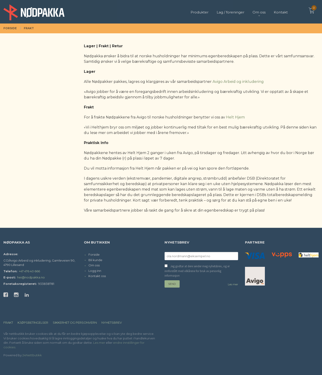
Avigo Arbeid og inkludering (238, 81)
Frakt (8, 322)
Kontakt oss (97, 276)
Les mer (233, 284)
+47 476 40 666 (29, 271)
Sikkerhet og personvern (75, 322)
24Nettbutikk (32, 355)
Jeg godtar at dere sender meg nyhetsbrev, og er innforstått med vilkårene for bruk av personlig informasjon (197, 271)
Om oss (94, 265)
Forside (94, 254)
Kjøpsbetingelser (33, 322)
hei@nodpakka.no (31, 277)
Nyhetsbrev (111, 322)
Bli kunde (95, 260)
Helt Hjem (235, 117)
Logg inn (94, 271)
